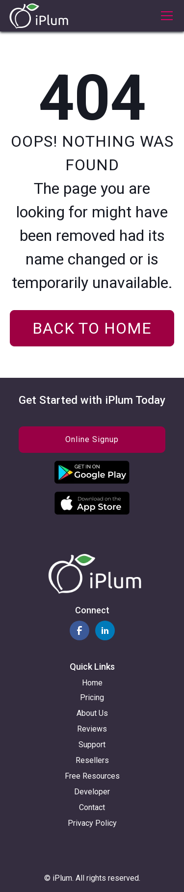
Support (92, 744)
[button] (165, 15)
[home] (38, 15)
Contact (92, 807)
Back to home (92, 328)
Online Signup (92, 439)
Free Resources (92, 776)
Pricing (92, 697)
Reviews (92, 729)
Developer (92, 791)
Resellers (92, 760)
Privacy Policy (92, 823)
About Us (92, 713)
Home (92, 682)
